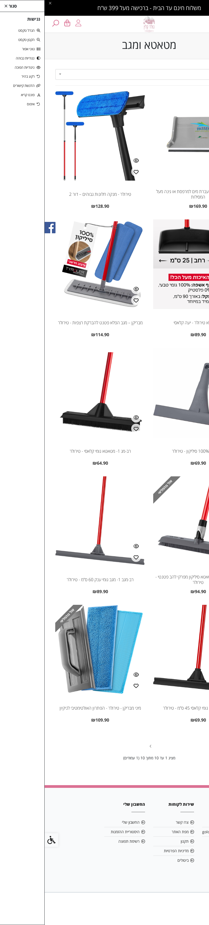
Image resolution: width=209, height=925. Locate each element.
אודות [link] (189, 822)
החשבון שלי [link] (86, 822)
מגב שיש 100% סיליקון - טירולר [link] (153, 451)
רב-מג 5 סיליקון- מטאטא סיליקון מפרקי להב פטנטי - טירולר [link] (153, 579)
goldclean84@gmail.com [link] (178, 831)
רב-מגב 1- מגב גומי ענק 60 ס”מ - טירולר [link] (55, 580)
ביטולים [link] (138, 860)
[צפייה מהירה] (189, 161)
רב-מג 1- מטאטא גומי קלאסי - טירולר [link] (55, 451)
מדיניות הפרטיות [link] (131, 850)
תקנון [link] (140, 841)
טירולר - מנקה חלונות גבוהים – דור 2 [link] (55, 194)
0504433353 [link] (182, 841)
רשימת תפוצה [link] (84, 841)
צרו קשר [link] (137, 822)
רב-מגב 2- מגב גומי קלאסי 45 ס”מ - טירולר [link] (153, 708)
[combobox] (104, 74)
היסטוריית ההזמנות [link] (80, 831)
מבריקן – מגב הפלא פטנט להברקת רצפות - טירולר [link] (55, 323)
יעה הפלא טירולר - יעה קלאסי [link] (153, 323)
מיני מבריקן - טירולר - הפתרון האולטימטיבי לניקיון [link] (55, 708)
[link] (197, 913)
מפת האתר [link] (135, 831)
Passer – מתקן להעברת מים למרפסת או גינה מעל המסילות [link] (153, 194)
